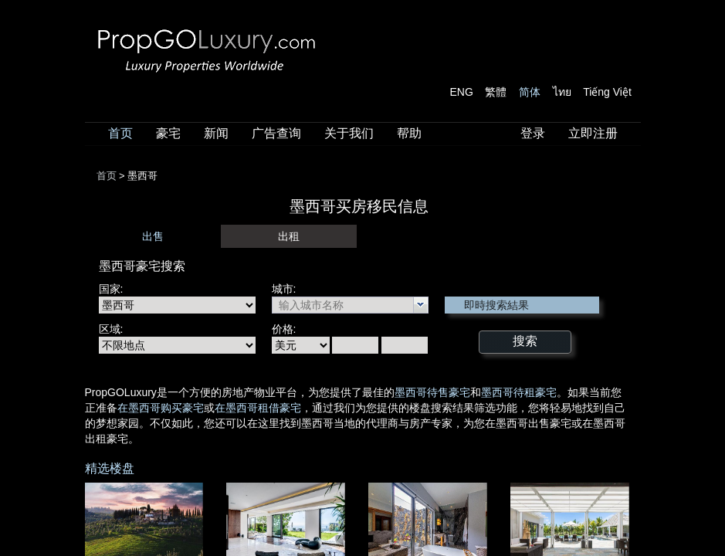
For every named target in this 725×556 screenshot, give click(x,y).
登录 (532, 133)
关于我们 (349, 133)
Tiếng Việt (607, 92)
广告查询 (276, 133)
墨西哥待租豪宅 (519, 392)
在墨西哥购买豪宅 (160, 408)
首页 (120, 133)
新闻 (216, 133)
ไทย (562, 92)
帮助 (409, 133)
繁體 (495, 92)
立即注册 (593, 133)
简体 (529, 92)
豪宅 (168, 133)
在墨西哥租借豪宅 (258, 408)
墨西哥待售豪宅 (432, 392)
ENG (461, 92)
